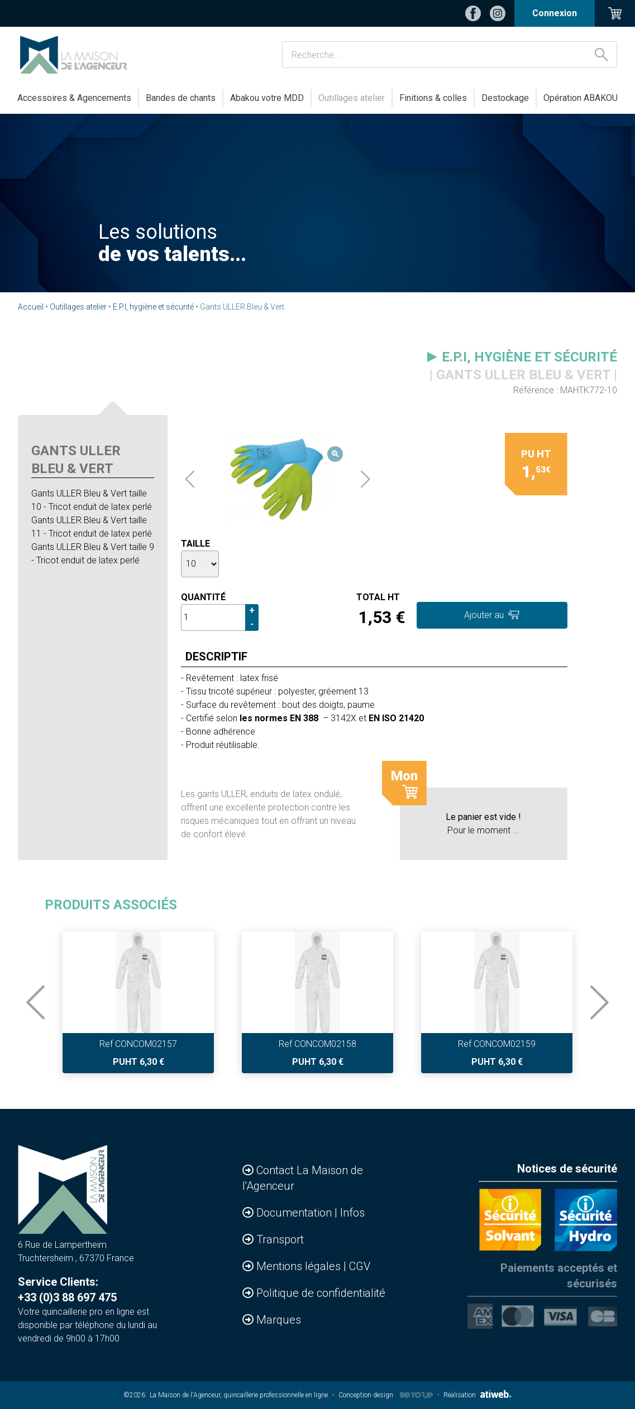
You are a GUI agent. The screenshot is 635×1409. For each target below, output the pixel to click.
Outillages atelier (351, 98)
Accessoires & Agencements (74, 98)
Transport (280, 1239)
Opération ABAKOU (580, 98)
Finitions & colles (433, 98)
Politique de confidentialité (320, 1293)
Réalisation (477, 1395)
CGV (359, 1266)
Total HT (378, 597)
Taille (195, 543)
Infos (352, 1212)
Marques (278, 1319)
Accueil (31, 306)
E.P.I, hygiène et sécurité (153, 306)
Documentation (295, 1212)
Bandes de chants (181, 98)
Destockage (505, 98)
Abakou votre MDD (267, 98)
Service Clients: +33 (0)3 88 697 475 (67, 1289)
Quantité (203, 597)
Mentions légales (299, 1266)
